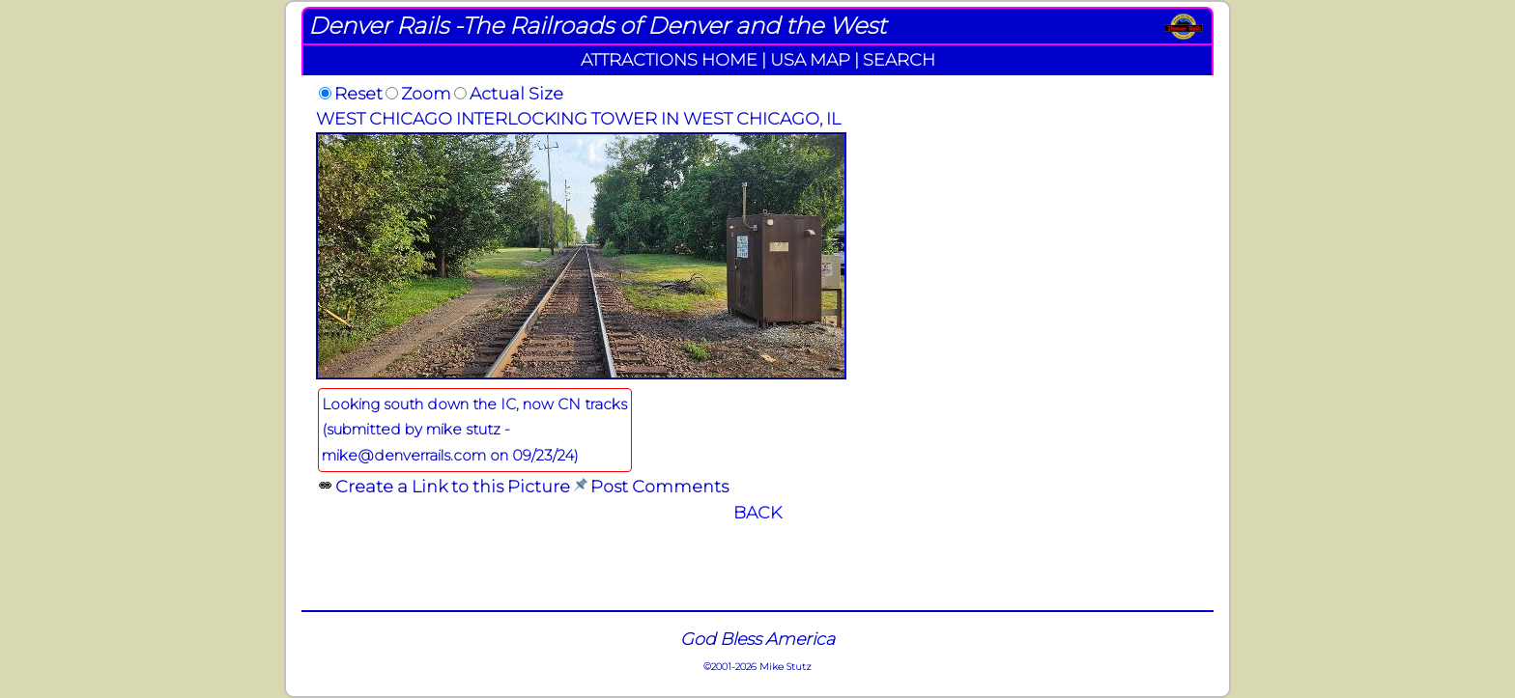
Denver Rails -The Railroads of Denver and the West (597, 26)
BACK (757, 512)
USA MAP (810, 59)
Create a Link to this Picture (452, 486)
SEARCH (899, 59)
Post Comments (659, 486)
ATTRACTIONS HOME (669, 59)
